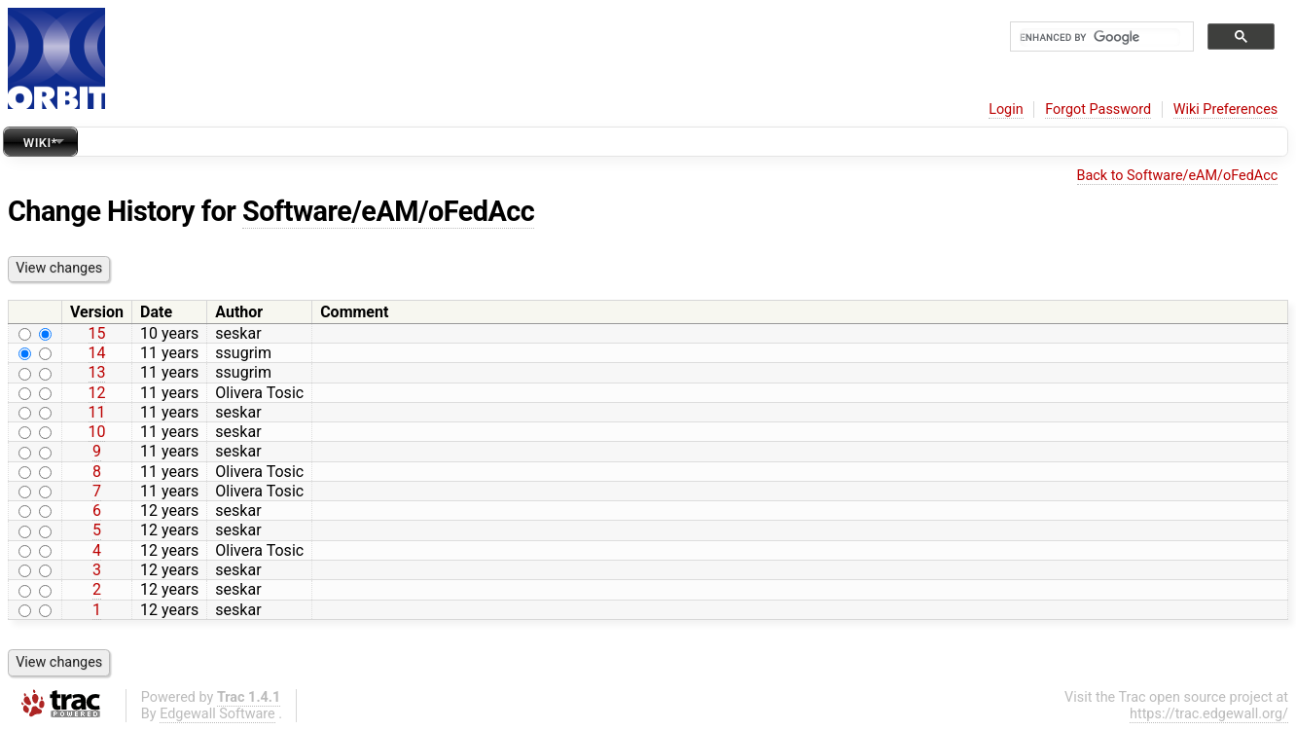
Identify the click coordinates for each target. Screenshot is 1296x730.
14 (97, 353)
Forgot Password (1098, 109)
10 (97, 431)
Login (1006, 109)
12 (97, 392)
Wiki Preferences (1225, 109)
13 (97, 372)
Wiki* (40, 142)
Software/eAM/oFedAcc (388, 211)
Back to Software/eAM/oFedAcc (1177, 175)
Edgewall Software (217, 714)
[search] (1100, 37)
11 (97, 412)
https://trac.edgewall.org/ (1209, 714)
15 (97, 333)
